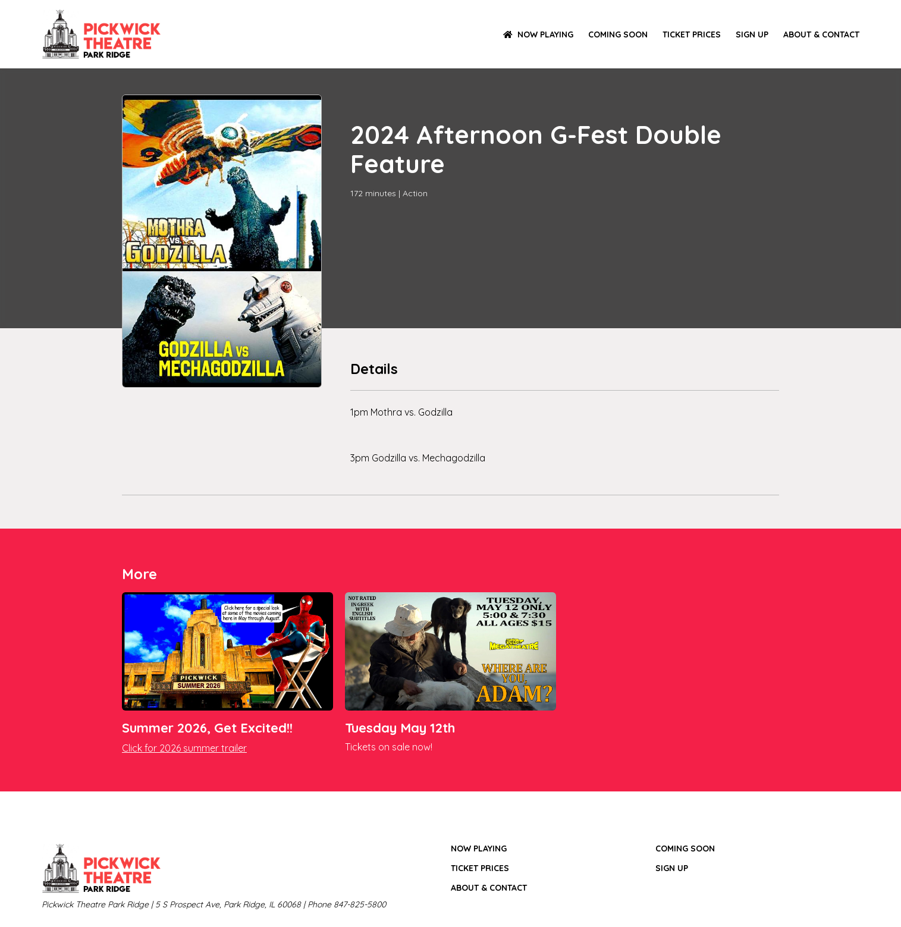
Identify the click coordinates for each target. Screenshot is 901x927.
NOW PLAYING (538, 34)
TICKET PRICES (692, 34)
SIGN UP (752, 34)
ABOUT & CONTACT (821, 34)
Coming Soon (618, 34)
